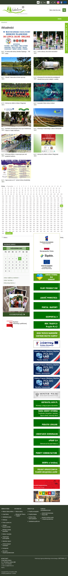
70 (25, 192)
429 (6, 231)
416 (23, 229)
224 (44, 208)
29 (28, 188)
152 (44, 200)
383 (34, 225)
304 (10, 218)
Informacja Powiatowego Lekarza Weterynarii (49, 128)
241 (41, 210)
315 (48, 218)
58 (50, 190)
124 (10, 198)
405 (48, 227)
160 (10, 202)
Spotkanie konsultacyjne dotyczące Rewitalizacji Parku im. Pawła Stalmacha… (18, 129)
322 (10, 220)
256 (30, 212)
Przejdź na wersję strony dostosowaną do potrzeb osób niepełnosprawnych (41, 2)
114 (37, 196)
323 (13, 220)
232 (10, 210)
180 (17, 204)
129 (27, 198)
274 (30, 214)
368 (44, 223)
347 (34, 221)
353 (55, 221)
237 (27, 210)
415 (20, 229)
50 (28, 190)
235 (20, 210)
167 (34, 202)
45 (14, 190)
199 (20, 206)
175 (62, 202)
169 (41, 202)
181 (20, 204)
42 (5, 190)
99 (48, 194)
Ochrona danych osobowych (7, 544)
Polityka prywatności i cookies (8, 573)
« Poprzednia (9, 186)
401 (34, 227)
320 (3, 220)
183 (27, 204)
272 (24, 214)
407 (55, 227)
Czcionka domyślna (48, 2)
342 (17, 221)
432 (17, 231)
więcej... (3, 567)
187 (41, 204)
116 (44, 196)
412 (10, 229)
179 (13, 204)
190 (51, 204)
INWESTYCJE (30, 509)
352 (51, 221)
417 (27, 229)
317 (55, 218)
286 (10, 216)
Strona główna (38, 2)
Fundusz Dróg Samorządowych (33, 517)
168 (37, 202)
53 (36, 190)
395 (13, 227)
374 (3, 225)
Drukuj (61, 237)
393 (6, 227)
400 (30, 227)
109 (20, 196)
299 (55, 216)
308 (24, 218)
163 (20, 202)
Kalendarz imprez (7, 541)
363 (27, 223)
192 (58, 204)
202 (30, 206)
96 (39, 194)
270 (17, 214)
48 (22, 190)
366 (37, 223)
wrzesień (4, 248)
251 (13, 212)
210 (58, 206)
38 (53, 188)
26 (19, 188)
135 (48, 198)
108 (17, 196)
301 (62, 216)
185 (34, 204)
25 (16, 188)
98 (45, 194)
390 (58, 225)
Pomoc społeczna (7, 522)
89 (19, 194)
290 (24, 216)
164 (24, 202)
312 (37, 218)
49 (25, 190)
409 (62, 227)
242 (44, 210)
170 (44, 202)
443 (55, 231)
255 (27, 212)
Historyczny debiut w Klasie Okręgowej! (47, 154)
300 (58, 216)
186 (37, 204)
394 (10, 227)
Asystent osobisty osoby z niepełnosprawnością (48, 518)
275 (34, 214)
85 (8, 194)
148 (30, 200)
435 (27, 231)
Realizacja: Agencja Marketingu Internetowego (46, 558)
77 (45, 192)
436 (30, 231)
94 (33, 194)
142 (10, 200)
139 (62, 198)
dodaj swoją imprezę (10, 283)
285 (6, 216)
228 (58, 208)
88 (16, 194)
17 (55, 186)
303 (6, 218)
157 (62, 200)
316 (51, 218)
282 (58, 214)
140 (3, 200)
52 (33, 190)
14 (46, 186)
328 (30, 220)
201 (27, 206)
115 (40, 196)
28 (25, 188)
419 (34, 229)
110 (23, 196)
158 (3, 202)
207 (48, 206)
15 (49, 186)
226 (51, 208)
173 (55, 202)
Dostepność (5, 548)
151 (41, 200)
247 (62, 210)
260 (44, 212)
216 (17, 208)
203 (34, 206)
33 (39, 188)
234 (17, 210)
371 (55, 223)
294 (37, 216)
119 (54, 196)
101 (54, 194)
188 (44, 204)
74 (36, 192)
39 (56, 188)
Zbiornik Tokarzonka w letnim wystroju (15, 77)
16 (52, 186)
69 (22, 192)
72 (31, 192)
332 (44, 220)
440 (44, 231)
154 (51, 200)
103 (61, 194)
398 (24, 227)
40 (59, 188)
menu (59, 19)
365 (34, 223)
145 (20, 200)
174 (58, 202)
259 (41, 212)
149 (34, 200)
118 (50, 196)
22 (8, 188)
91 (25, 194)
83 (2, 194)
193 (62, 204)
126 (17, 198)
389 (55, 225)
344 (24, 221)
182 (24, 204)
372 (58, 223)
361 (20, 223)
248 (3, 212)
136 (51, 198)
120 (57, 196)
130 (30, 198)
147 (27, 200)
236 (24, 210)
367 (41, 223)
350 (44, 221)
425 (55, 229)
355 (62, 221)
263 (55, 212)
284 (3, 216)
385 (41, 225)
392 (3, 227)
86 (11, 194)
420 (37, 229)
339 (6, 221)
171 (48, 202)
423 (48, 229)
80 (53, 192)
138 (58, 198)
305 (13, 218)
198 (17, 206)
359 (13, 223)
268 (10, 214)
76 (42, 192)
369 (48, 223)
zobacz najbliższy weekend (11, 278)
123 (6, 198)
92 (28, 194)
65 (11, 192)
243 (48, 210)
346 (30, 221)
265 (62, 212)
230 (3, 210)
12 (40, 186)
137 (55, 198)
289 (20, 216)
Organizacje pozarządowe (6, 537)
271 (20, 214)
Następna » (9, 233)
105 (6, 196)
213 (6, 208)
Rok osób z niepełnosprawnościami (8, 551)
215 (13, 208)
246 (58, 210)
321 (6, 220)
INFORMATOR (17, 509)
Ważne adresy (19, 511)
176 (3, 204)
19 (60, 186)
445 (62, 231)
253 (20, 212)
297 (48, 216)
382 (30, 225)
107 (13, 196)
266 (3, 214)
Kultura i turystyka (7, 534)
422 (44, 229)
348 (37, 221)
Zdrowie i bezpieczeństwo (7, 526)
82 (59, 192)
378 (17, 225)
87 (14, 194)
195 (6, 206)
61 (59, 190)
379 (20, 225)
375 (6, 225)
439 (41, 231)
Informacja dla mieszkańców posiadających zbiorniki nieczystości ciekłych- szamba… (48, 78)
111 (27, 196)
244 (51, 210)
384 (37, 225)
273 (27, 214)
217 (20, 208)
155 (55, 200)
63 (5, 192)
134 (44, 198)
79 (50, 192)
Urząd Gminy (6, 514)
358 (10, 223)
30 (31, 188)
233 (13, 210)
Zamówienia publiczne (34, 521)
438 (37, 231)
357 (6, 223)
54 (39, 190)
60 (56, 190)
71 (28, 192)
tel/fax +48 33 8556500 (6, 564)
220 (30, 208)
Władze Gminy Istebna (8, 511)
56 (45, 190)
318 (58, 218)
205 (41, 206)
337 (62, 220)
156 (58, 200)
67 (16, 192)
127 (20, 198)
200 (24, 206)
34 (42, 188)
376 (10, 225)
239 (34, 210)
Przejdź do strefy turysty (66, 38)
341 (13, 221)
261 (48, 212)
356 (3, 223)
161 (13, 202)
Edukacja (5, 520)
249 (6, 212)
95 (36, 194)
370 (51, 223)
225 (48, 208)
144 (17, 200)
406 (51, 227)
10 (35, 186)
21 (5, 188)
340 (10, 221)
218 (24, 208)
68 (19, 192)
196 (10, 206)
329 (34, 220)
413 (13, 229)
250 (10, 212)
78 (48, 192)
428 (3, 231)
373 (62, 223)
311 (34, 218)
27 (22, 188)
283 (62, 214)
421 (41, 229)
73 (33, 192)
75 (39, 192)
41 (2, 190)
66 (14, 192)
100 (51, 194)
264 (58, 212)
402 (37, 227)
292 (30, 216)
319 (61, 218)
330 (37, 220)
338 (3, 221)
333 (48, 220)
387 (48, 225)
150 (37, 200)
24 (14, 188)
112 (30, 196)
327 (27, 220)
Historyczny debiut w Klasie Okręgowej (15, 103)
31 (33, 188)
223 (41, 208)
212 (3, 208)
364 (30, 223)
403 (41, 227)
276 (37, 214)
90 (22, 194)
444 (58, 231)
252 (17, 212)
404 (44, 227)
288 (17, 216)
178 (10, 204)
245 (55, 210)
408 (58, 227)
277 (41, 214)
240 (37, 210)
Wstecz (5, 237)
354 (58, 221)
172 (51, 202)
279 (48, 214)
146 (24, 200)
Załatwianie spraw (7, 517)
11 (38, 186)
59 (53, 190)
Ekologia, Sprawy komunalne (7, 530)
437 (34, 231)
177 (6, 204)
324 (17, 220)
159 (6, 202)
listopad (27, 248)
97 (42, 194)
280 (51, 214)
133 (41, 198)
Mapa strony (44, 2)
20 (2, 188)
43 (8, 190)
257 (34, 212)
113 (33, 196)
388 (51, 225)
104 (3, 196)
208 (51, 206)
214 (10, 208)
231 (6, 210)
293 (34, 216)
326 (24, 220)
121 (61, 196)
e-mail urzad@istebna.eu (7, 565)
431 (13, 231)
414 (17, 229)
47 (19, 190)
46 (16, 190)
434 (24, 231)
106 (10, 196)
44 (11, 190)
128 (24, 198)
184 (30, 204)
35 (45, 188)
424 (51, 229)
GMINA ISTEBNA (5, 509)
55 (42, 190)
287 (13, 216)
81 (56, 192)
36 (48, 188)
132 (37, 198)
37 (50, 188)
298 (51, 216)
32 (36, 188)
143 (13, 200)
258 (37, 212)
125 (13, 198)
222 (37, 208)
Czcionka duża (54, 2)
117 (47, 196)
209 (55, 206)
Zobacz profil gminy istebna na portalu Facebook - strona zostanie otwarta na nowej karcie (61, 2)
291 (27, 216)
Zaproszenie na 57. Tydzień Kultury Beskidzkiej (17, 180)
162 (17, 202)
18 (57, 186)
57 (48, 190)
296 (44, 216)
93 (31, 194)
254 (24, 212)
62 (2, 192)
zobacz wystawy (9, 280)
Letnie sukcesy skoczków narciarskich (47, 51)
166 (30, 202)
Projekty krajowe (33, 514)
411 (6, 229)
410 (3, 229)
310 (30, 218)
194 (3, 206)
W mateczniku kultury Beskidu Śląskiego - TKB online (17, 52)
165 (27, 202)
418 (30, 229)
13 (43, 186)
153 (48, 200)
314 (44, 218)
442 (51, 231)
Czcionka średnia (51, 2)
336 (58, 220)
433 (20, 231)
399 (27, 227)
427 (61, 229)
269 (13, 214)
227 (55, 208)
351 (48, 221)
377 (13, 225)
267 (6, 214)
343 (20, 221)
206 (44, 206)
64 (8, 192)
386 (44, 225)
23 (11, 188)
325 (20, 220)
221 (34, 208)
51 (31, 190)
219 (27, 208)
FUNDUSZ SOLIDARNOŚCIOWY (46, 509)
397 (20, 227)
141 (6, 200)
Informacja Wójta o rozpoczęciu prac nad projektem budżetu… (16, 155)
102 (58, 194)
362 (24, 223)
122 (3, 198)
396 (17, 227)
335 (55, 220)
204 (37, 206)
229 (62, 208)
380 (24, 225)
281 (55, 214)
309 (27, 218)
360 (17, 223)
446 (3, 233)
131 (34, 198)
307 (20, 218)
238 (30, 210)
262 (51, 212)
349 (41, 221)
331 (41, 220)
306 (17, 218)
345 (27, 221)
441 (48, 231)
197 (13, 206)
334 (51, 220)
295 (41, 216)
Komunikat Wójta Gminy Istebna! (46, 103)
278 (44, 214)
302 (3, 218)
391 (62, 225)
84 (5, 194)
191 (55, 204)
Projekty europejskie (34, 511)
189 (48, 204)
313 (41, 218)
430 (10, 231)
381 (27, 225)
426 (58, 229)
